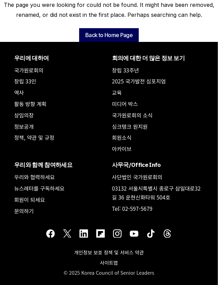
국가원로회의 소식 (132, 115)
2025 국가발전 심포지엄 (139, 81)
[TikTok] (151, 233)
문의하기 (24, 211)
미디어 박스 (125, 103)
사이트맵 (109, 262)
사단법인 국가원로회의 (137, 177)
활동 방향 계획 (30, 103)
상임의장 (24, 115)
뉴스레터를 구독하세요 (39, 188)
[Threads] (167, 233)
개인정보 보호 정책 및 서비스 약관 (109, 252)
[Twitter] (67, 233)
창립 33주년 (125, 70)
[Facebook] (50, 233)
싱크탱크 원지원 (130, 126)
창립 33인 (25, 81)
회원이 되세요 (29, 199)
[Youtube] (134, 233)
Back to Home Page (109, 35)
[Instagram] (117, 233)
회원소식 (122, 137)
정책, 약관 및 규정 (34, 137)
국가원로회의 (29, 70)
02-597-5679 (137, 208)
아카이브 (122, 148)
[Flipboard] (100, 233)
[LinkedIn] (83, 233)
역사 (19, 92)
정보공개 (24, 126)
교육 (117, 92)
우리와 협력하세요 (34, 177)
